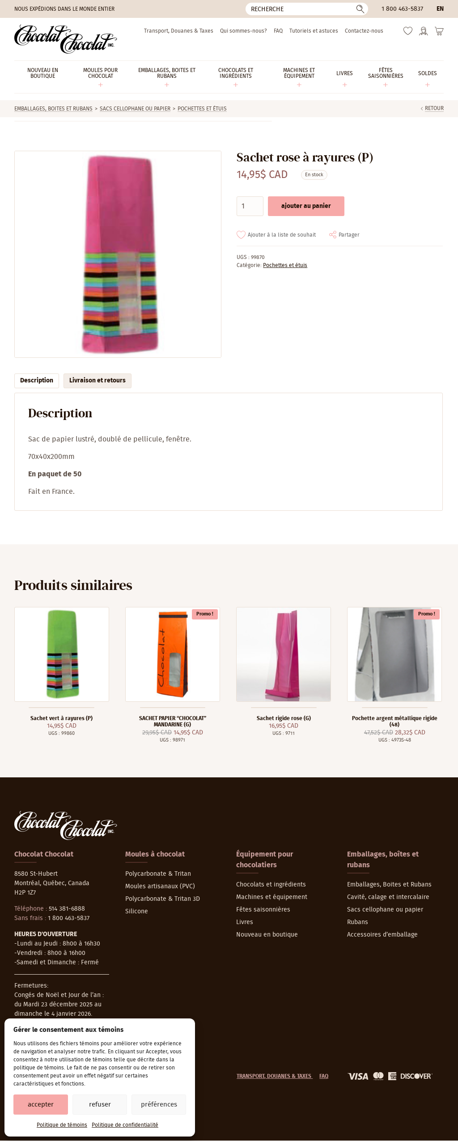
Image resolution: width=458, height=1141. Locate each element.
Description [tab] (36, 381)
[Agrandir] (117, 254)
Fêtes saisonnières (263, 910)
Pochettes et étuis (202, 108)
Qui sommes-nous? (243, 31)
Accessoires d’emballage (382, 935)
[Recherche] (307, 9)
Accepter (41, 1104)
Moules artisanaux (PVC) (160, 886)
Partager (349, 235)
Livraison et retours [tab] (97, 381)
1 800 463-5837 (402, 9)
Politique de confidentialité (125, 1125)
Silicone (136, 911)
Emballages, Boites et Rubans (53, 108)
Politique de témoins (62, 1125)
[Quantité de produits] (250, 206)
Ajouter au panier (306, 206)
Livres (244, 922)
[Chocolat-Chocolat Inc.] (65, 39)
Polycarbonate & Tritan (158, 874)
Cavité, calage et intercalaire (388, 897)
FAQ (278, 31)
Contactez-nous (364, 31)
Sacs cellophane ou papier (135, 108)
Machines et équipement (271, 897)
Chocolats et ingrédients (271, 885)
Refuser (100, 1104)
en (440, 9)
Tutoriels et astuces (313, 31)
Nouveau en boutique (267, 935)
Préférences (159, 1104)
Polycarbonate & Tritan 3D (162, 899)
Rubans (357, 922)
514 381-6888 (67, 909)
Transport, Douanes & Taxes (178, 31)
